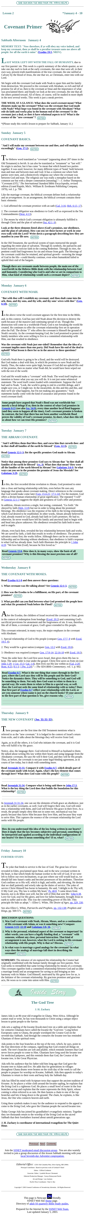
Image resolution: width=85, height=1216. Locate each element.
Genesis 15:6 (15, 551)
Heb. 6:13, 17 (74, 205)
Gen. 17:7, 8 (63, 638)
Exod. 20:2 (52, 619)
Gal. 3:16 (61, 205)
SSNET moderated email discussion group (35, 1150)
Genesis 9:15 (9, 408)
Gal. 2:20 (75, 663)
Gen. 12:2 (50, 647)
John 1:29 (6, 663)
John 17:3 (71, 785)
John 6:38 (76, 894)
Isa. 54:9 (30, 408)
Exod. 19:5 (75, 652)
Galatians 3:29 (9, 473)
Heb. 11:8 (24, 508)
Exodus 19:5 (45, 52)
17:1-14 (55, 494)
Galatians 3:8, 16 (41, 927)
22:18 (23, 927)
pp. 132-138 (60, 908)
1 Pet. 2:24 (25, 666)
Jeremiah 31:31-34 (13, 803)
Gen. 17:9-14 (46, 652)
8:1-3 (16, 666)
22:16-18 (59, 652)
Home (48, 1200)
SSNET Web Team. (59, 1209)
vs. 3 (40, 464)
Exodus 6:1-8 (15, 580)
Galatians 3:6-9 (65, 467)
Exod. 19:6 (66, 647)
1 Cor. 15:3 (18, 663)
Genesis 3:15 (12, 927)
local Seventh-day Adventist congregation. (42, 1156)
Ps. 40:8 (52, 891)
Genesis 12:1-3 (16, 452)
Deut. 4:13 (25, 214)
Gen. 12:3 (60, 446)
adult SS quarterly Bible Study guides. (49, 1203)
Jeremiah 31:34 (16, 785)
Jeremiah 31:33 (16, 768)
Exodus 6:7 (14, 672)
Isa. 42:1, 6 (49, 222)
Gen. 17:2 (22, 148)
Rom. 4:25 (6, 666)
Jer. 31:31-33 (43, 719)
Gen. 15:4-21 (43, 494)
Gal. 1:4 (30, 663)
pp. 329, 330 (76, 902)
